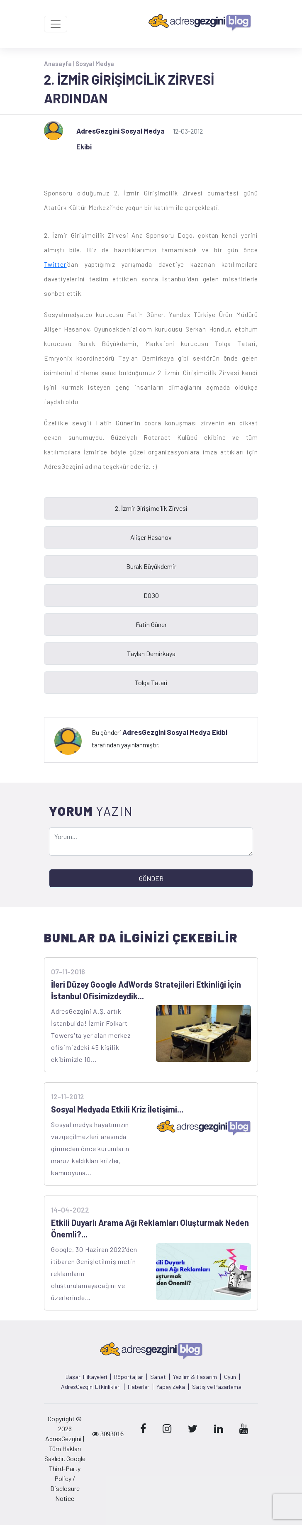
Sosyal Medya (95, 63)
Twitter (55, 264)
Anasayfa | (60, 63)
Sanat (158, 1377)
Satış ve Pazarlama (216, 1386)
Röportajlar (128, 1377)
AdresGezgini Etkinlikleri (91, 1386)
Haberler (138, 1386)
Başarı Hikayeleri (86, 1377)
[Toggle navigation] (55, 24)
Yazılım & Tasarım (195, 1377)
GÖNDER (151, 878)
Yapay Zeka (170, 1386)
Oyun (230, 1377)
